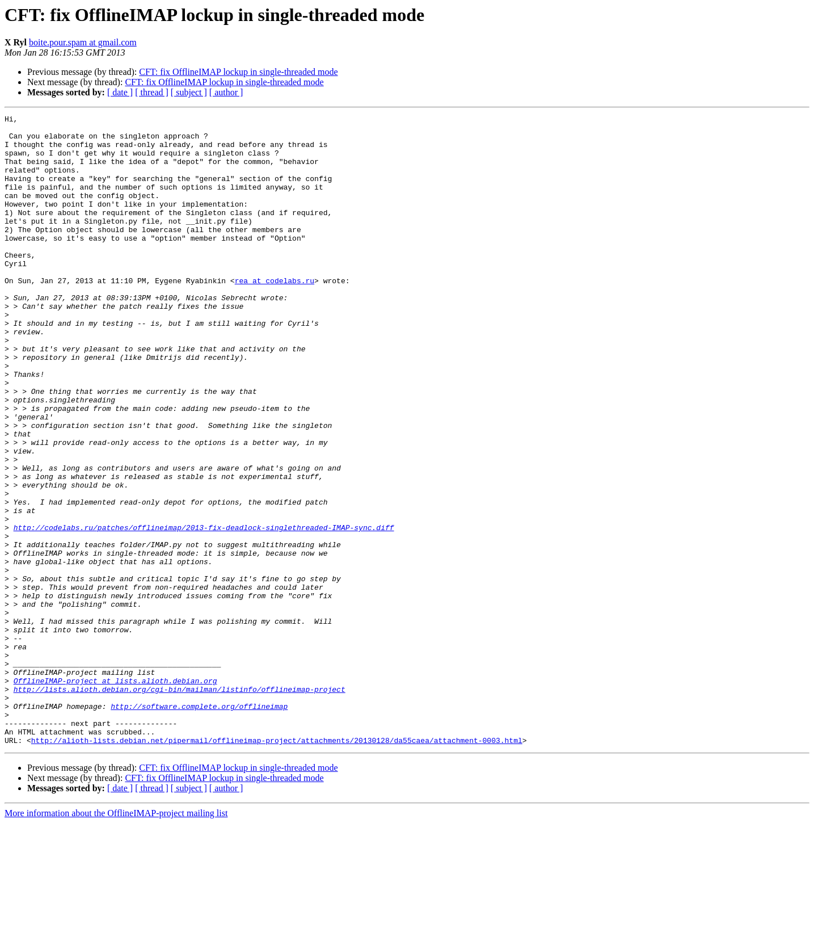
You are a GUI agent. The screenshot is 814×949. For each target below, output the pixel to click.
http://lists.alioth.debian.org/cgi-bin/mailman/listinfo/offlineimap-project (179, 805)
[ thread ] (151, 92)
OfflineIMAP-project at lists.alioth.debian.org (115, 795)
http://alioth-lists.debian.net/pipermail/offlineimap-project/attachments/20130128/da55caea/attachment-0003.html (276, 866)
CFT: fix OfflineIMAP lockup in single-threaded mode (238, 72)
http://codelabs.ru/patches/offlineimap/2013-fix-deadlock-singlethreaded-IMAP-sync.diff (204, 611)
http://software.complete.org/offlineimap (199, 825)
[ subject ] (189, 92)
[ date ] (120, 92)
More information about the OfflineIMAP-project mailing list (116, 939)
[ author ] (226, 92)
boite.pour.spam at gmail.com (83, 42)
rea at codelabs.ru (274, 314)
